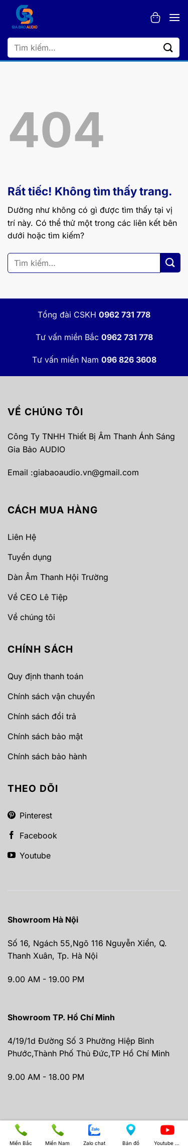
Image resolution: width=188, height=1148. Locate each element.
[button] (155, 18)
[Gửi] (168, 47)
